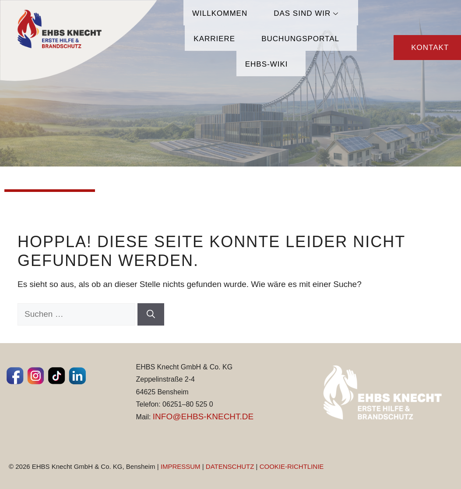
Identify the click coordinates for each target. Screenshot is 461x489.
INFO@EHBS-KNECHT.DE (203, 416)
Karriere (214, 39)
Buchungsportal (300, 39)
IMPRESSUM (181, 466)
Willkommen (219, 13)
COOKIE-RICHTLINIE (292, 466)
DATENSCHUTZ (230, 466)
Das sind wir (307, 13)
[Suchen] (150, 314)
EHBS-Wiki (266, 64)
